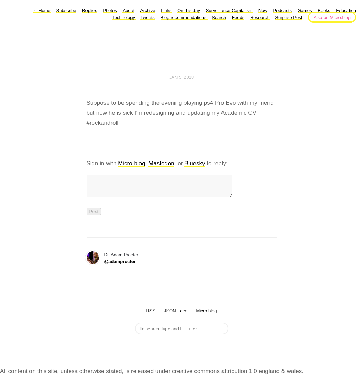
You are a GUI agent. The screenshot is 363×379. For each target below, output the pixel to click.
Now (262, 10)
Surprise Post (288, 17)
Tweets (147, 17)
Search (219, 17)
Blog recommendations (184, 17)
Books (324, 10)
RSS (150, 314)
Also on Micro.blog (332, 17)
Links (166, 10)
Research (260, 17)
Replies (89, 10)
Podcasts (282, 10)
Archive (147, 10)
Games (305, 10)
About (128, 10)
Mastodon (161, 163)
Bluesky (194, 163)
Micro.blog (131, 163)
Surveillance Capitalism (229, 10)
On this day (188, 10)
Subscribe (66, 10)
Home (42, 10)
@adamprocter (120, 265)
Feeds (238, 17)
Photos (110, 10)
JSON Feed (176, 314)
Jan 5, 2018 (181, 77)
